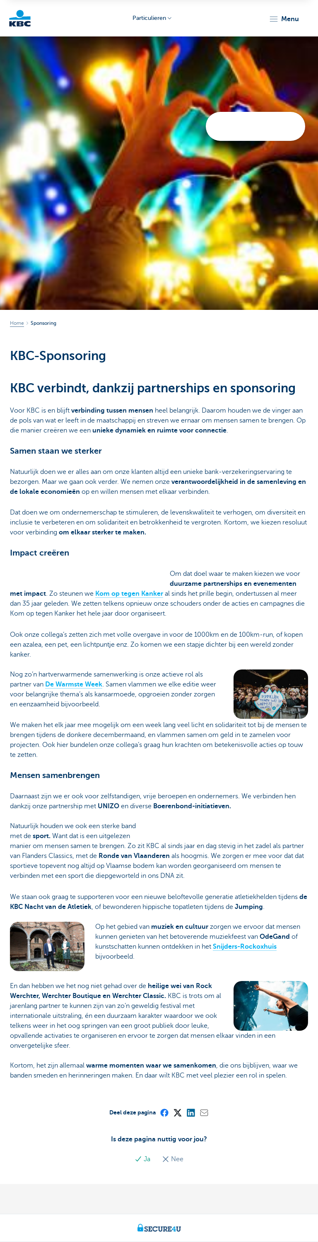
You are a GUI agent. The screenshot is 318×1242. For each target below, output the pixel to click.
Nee (172, 1159)
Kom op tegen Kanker (129, 593)
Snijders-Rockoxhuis (245, 946)
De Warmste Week (73, 684)
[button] (283, 19)
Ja (143, 1159)
